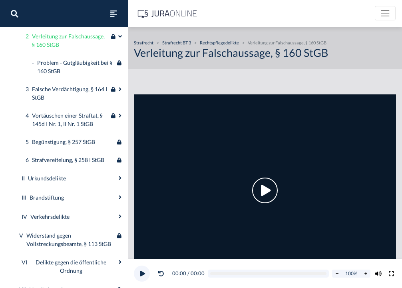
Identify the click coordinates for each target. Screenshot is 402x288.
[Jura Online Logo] (167, 13)
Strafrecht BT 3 (176, 42)
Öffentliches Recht (29, 29)
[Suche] (14, 14)
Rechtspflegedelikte (219, 42)
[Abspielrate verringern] (337, 274)
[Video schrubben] (268, 274)
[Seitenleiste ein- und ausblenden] (113, 14)
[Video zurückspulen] (161, 274)
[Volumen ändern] (378, 274)
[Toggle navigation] (385, 13)
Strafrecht (19, 51)
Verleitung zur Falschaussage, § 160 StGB (287, 42)
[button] (162, 274)
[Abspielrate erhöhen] (365, 274)
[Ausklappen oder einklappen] (120, 201)
